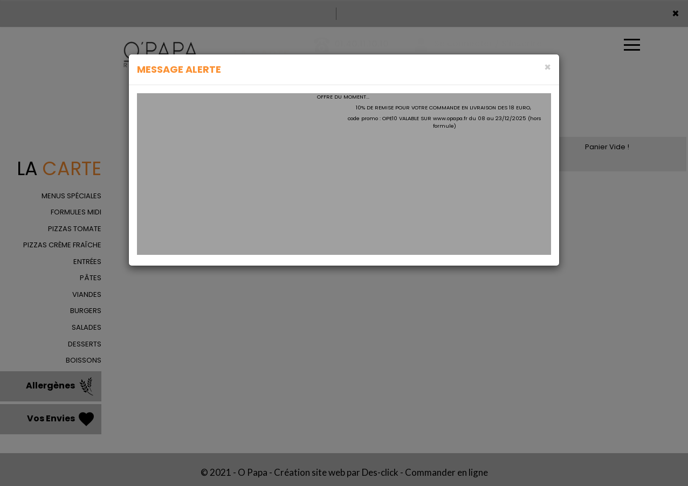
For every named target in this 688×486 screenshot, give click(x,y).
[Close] (547, 67)
